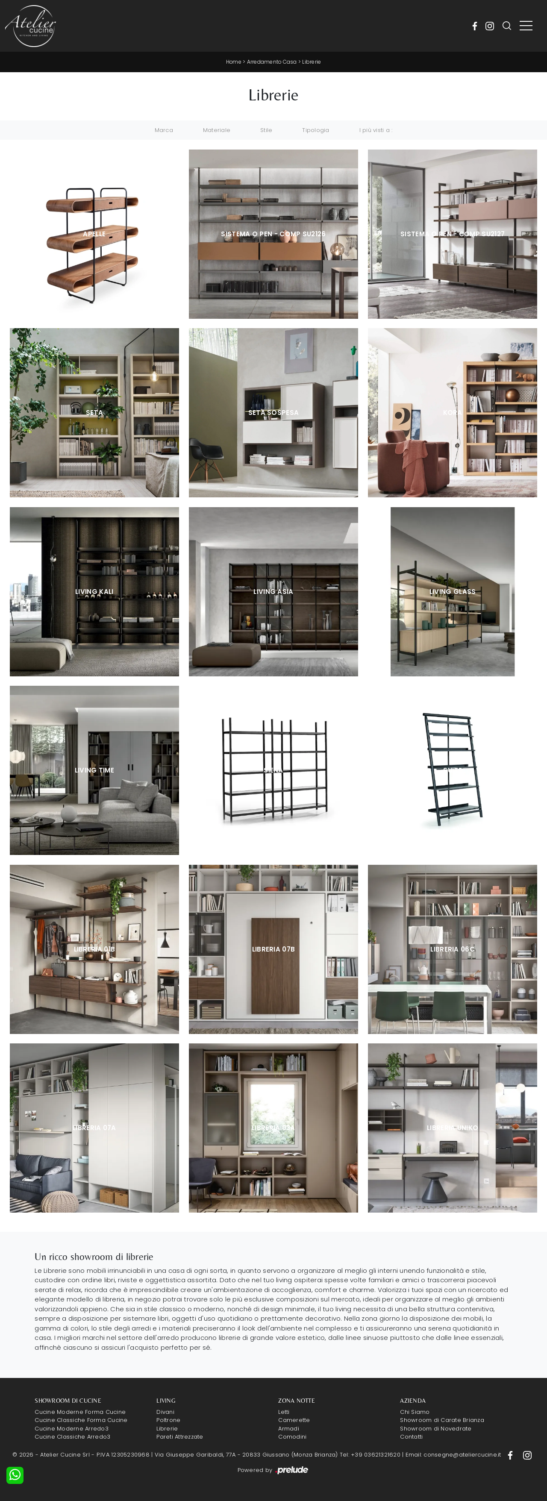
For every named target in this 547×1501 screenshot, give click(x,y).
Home (233, 61)
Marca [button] (164, 130)
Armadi (288, 1429)
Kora (452, 412)
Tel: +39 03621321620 (370, 1455)
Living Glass (452, 591)
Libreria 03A (273, 1127)
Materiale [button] (216, 130)
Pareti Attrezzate (179, 1437)
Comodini (292, 1437)
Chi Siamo (414, 1412)
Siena (273, 770)
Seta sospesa (273, 412)
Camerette (294, 1420)
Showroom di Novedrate (435, 1429)
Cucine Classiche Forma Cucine (81, 1420)
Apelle (94, 233)
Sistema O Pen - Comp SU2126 (273, 233)
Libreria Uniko (452, 1127)
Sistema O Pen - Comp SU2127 (452, 233)
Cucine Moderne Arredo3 (72, 1429)
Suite (452, 770)
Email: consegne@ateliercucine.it (453, 1455)
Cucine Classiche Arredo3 (72, 1437)
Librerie (312, 61)
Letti (283, 1412)
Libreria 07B (273, 949)
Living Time (94, 770)
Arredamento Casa (272, 61)
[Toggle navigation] (526, 26)
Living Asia (273, 591)
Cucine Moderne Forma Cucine (80, 1412)
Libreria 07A (94, 1127)
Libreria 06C (452, 949)
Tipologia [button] (315, 130)
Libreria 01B (94, 949)
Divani (165, 1412)
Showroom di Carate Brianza (442, 1420)
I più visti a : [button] (376, 130)
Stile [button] (266, 130)
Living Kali (94, 591)
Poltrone (168, 1420)
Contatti (411, 1437)
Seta (94, 412)
